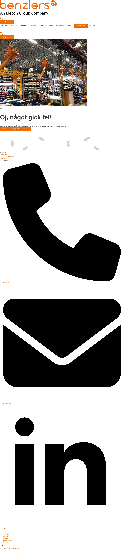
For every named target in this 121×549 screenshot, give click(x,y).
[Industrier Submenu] (27, 26)
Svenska (92, 25)
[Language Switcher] (96, 26)
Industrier (23, 25)
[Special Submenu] (45, 26)
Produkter (4, 25)
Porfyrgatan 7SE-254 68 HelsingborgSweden (7, 156)
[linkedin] (60, 527)
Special (42, 25)
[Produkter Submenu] (8, 26)
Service (51, 25)
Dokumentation (60, 25)
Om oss (69, 25)
